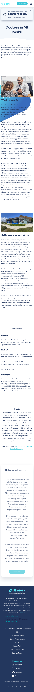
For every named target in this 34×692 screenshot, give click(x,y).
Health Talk (17, 646)
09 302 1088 (17, 665)
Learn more (22, 613)
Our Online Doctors (17, 636)
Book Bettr (17, 573)
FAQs (17, 643)
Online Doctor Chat (17, 649)
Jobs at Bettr (17, 653)
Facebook (17, 672)
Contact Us (17, 669)
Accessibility (26, 685)
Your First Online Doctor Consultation (17, 629)
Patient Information (25, 686)
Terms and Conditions (9, 685)
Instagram (17, 676)
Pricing (17, 632)
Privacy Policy (19, 685)
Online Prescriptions (17, 639)
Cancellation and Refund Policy (11, 686)
